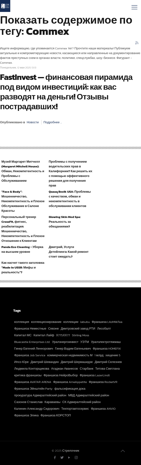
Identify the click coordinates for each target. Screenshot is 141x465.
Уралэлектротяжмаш (106, 342)
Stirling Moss (80, 335)
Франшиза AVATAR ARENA (32, 382)
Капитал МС (23, 335)
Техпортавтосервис (75, 408)
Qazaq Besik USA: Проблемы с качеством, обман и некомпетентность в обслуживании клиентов (70, 198)
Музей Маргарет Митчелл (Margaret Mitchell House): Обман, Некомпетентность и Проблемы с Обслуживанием (22, 171)
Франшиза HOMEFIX (107, 348)
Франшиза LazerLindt (95, 375)
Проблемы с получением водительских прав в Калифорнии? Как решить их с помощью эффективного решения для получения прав (70, 173)
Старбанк (86, 368)
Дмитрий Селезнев (108, 362)
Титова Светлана (107, 368)
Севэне (53, 328)
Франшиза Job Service (29, 355)
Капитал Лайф (43, 335)
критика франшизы (28, 375)
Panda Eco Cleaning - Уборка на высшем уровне (22, 249)
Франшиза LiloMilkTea (107, 322)
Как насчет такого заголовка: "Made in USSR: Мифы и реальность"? (23, 267)
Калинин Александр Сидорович (36, 408)
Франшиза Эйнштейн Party (33, 388)
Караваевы (53, 402)
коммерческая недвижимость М (70, 355)
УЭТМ (84, 342)
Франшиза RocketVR (103, 382)
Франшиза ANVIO (103, 408)
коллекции (70, 322)
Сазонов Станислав (28, 402)
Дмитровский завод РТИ (78, 328)
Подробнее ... (52, 122)
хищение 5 (112, 355)
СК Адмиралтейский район (81, 402)
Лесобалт (104, 328)
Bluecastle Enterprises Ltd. (32, 342)
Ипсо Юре (21, 362)
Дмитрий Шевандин (45, 362)
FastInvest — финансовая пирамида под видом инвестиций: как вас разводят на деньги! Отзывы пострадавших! (66, 91)
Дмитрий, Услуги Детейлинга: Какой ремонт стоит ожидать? (69, 252)
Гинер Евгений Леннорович (33, 348)
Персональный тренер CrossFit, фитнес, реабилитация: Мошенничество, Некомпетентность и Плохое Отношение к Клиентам (23, 229)
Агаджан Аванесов (64, 368)
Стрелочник (70, 450)
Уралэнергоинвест (65, 342)
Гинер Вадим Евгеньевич (73, 348)
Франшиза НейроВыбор (60, 375)
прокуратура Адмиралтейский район (40, 395)
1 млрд (99, 355)
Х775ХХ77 (63, 335)
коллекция (21, 322)
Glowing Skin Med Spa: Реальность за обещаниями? (65, 222)
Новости (33, 122)
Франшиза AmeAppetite (70, 382)
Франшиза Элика (26, 415)
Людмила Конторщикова (31, 368)
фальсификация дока (69, 388)
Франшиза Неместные (30, 328)
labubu (85, 322)
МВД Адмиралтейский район (88, 395)
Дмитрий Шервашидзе (77, 362)
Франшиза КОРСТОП (56, 415)
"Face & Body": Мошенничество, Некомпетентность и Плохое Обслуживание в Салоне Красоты (23, 201)
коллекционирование (46, 322)
